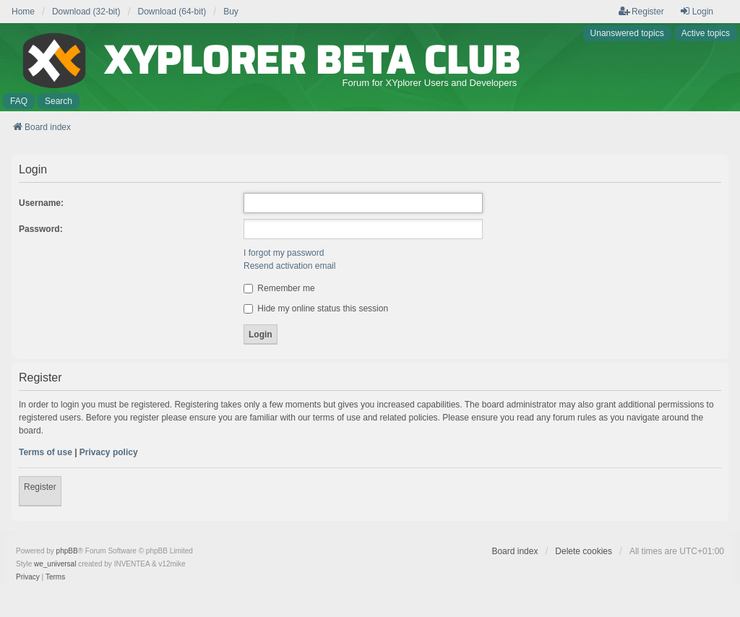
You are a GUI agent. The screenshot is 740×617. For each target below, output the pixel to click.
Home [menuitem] (23, 12)
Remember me (279, 288)
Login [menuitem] (696, 11)
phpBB (67, 551)
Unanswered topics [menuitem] (627, 33)
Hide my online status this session (316, 308)
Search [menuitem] (58, 101)
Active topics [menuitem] (705, 33)
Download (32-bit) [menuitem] (86, 12)
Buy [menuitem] (230, 12)
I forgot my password (284, 253)
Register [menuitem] (641, 11)
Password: (41, 229)
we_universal (55, 564)
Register (40, 487)
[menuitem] (28, 577)
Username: (41, 203)
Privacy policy (108, 452)
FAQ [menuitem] (18, 101)
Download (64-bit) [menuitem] (172, 12)
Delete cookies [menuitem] (583, 551)
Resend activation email (289, 266)
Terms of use (45, 452)
